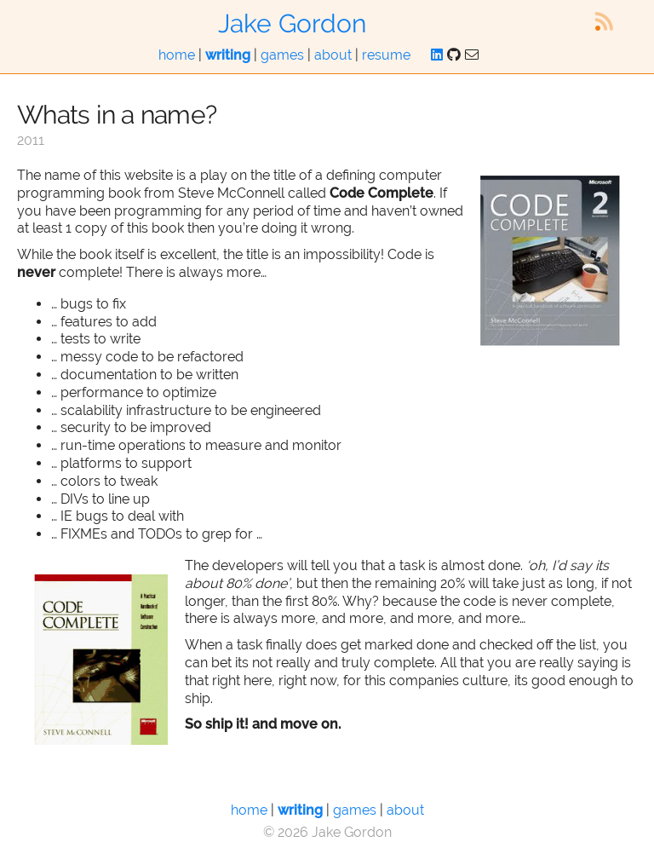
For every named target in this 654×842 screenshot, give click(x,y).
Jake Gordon (292, 23)
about (333, 55)
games (282, 55)
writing (227, 55)
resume (386, 55)
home (176, 55)
